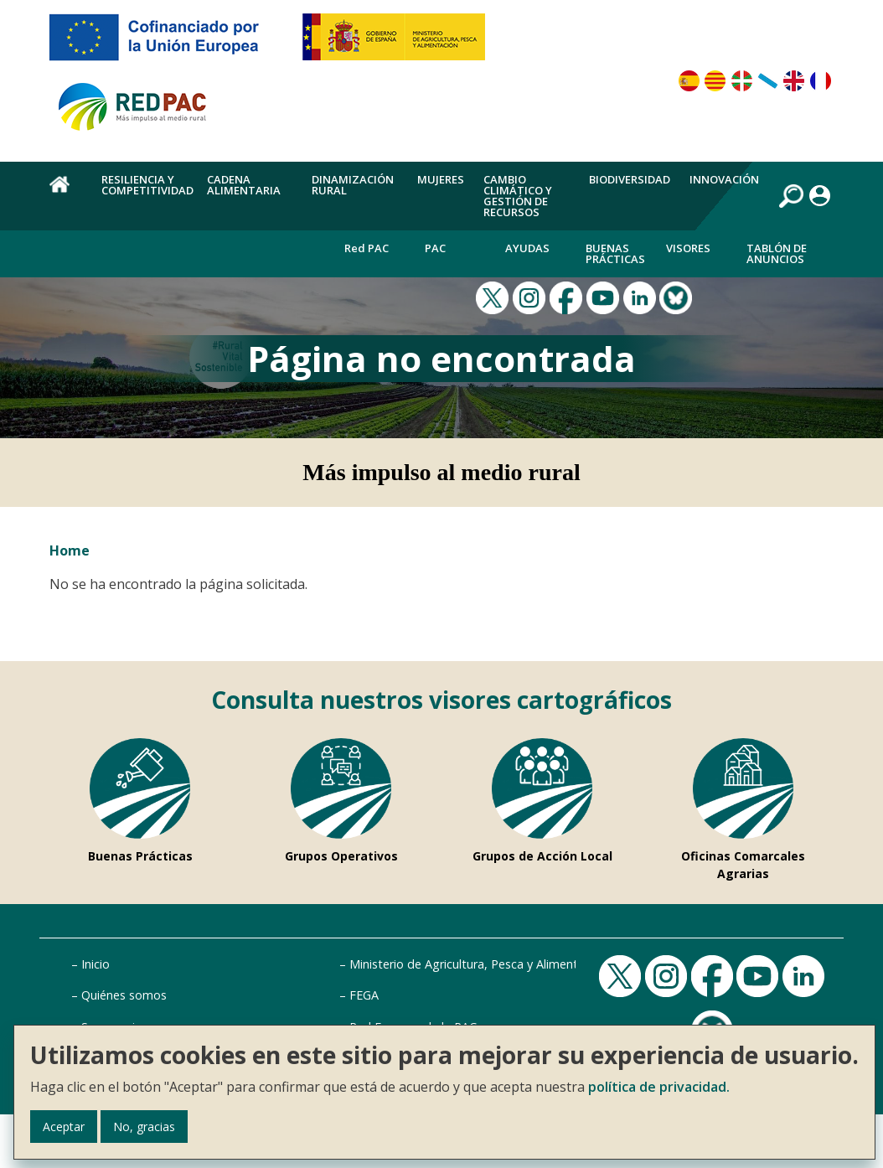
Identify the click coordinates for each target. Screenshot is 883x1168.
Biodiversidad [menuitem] (629, 179)
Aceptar (64, 1126)
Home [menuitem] (65, 193)
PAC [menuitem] (435, 248)
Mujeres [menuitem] (440, 179)
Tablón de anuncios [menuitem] (776, 253)
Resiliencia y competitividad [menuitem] (147, 185)
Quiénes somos (124, 995)
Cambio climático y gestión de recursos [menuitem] (517, 196)
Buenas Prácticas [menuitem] (615, 253)
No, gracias (144, 1126)
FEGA (364, 995)
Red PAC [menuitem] (366, 248)
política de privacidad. (659, 1087)
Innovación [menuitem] (724, 179)
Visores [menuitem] (688, 248)
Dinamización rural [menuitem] (353, 185)
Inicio (95, 964)
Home (69, 550)
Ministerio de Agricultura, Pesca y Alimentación (478, 964)
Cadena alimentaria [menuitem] (244, 185)
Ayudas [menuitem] (527, 248)
